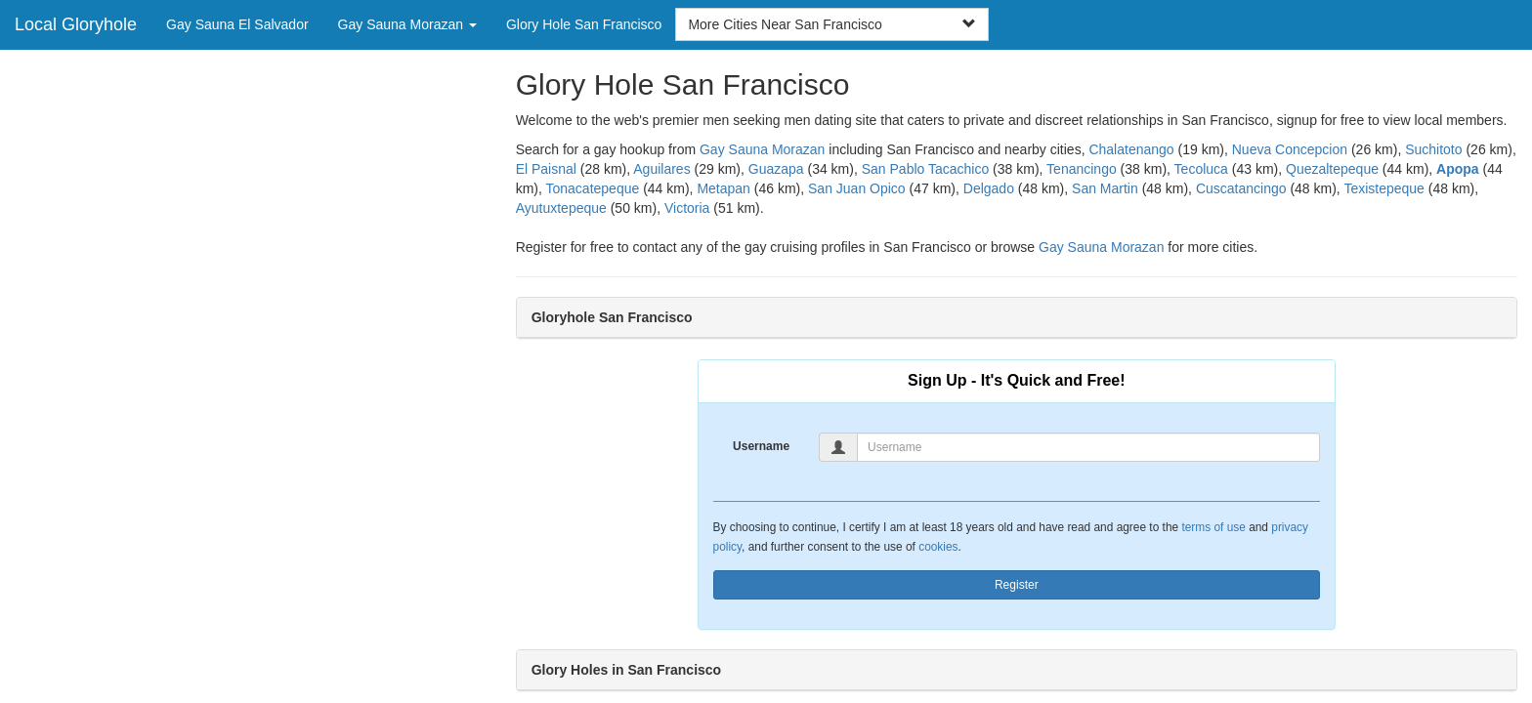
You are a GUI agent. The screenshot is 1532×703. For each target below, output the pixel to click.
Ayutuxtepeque (561, 208)
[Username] (1088, 447)
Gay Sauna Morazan (762, 149)
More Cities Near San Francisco (831, 24)
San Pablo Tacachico (926, 169)
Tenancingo (1081, 169)
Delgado (988, 188)
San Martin (1105, 188)
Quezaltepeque (1332, 169)
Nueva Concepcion (1289, 149)
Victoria (686, 208)
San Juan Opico (857, 188)
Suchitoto (1433, 149)
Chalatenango (1130, 149)
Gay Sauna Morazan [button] (407, 24)
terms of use (1213, 527)
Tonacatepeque (593, 188)
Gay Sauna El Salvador (237, 24)
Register (1017, 585)
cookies (938, 547)
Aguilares (661, 169)
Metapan (723, 188)
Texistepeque (1384, 188)
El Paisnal (546, 169)
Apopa (1457, 169)
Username (761, 446)
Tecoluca (1201, 169)
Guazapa (776, 169)
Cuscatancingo (1241, 188)
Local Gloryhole (76, 24)
